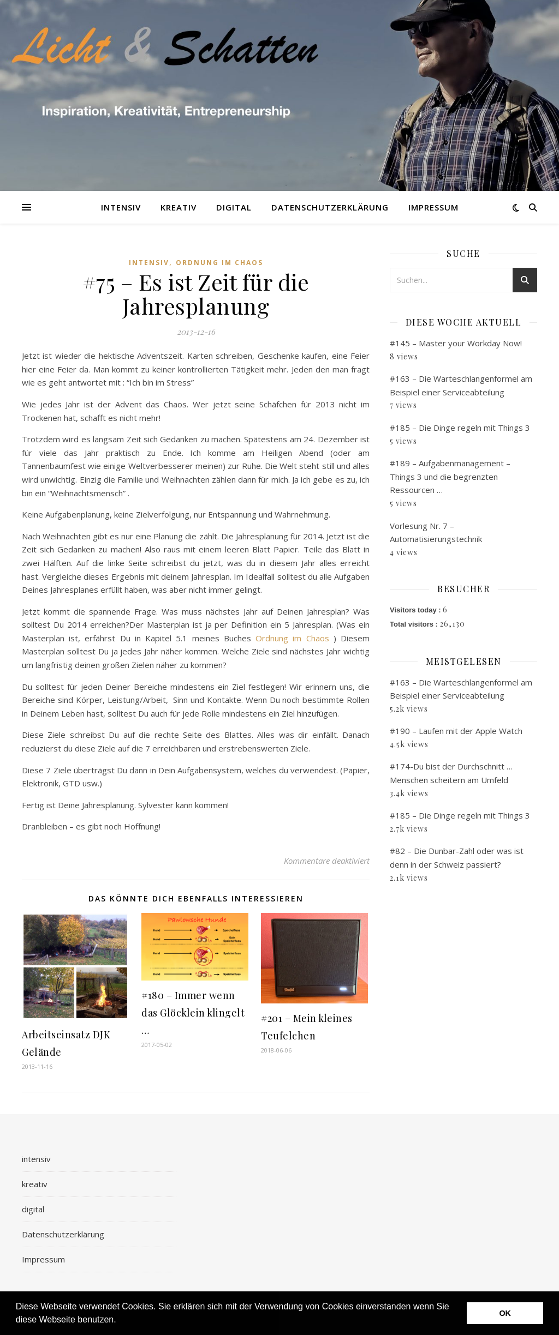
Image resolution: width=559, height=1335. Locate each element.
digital (234, 207)
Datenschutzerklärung (330, 207)
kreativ (178, 207)
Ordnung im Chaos (219, 262)
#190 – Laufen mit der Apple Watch (456, 730)
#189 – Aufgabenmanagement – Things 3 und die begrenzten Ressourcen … (450, 476)
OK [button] (505, 1313)
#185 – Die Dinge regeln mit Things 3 (460, 427)
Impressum (433, 207)
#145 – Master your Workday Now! (456, 343)
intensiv (121, 207)
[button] (120, 1320)
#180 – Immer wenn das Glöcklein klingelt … (193, 1013)
